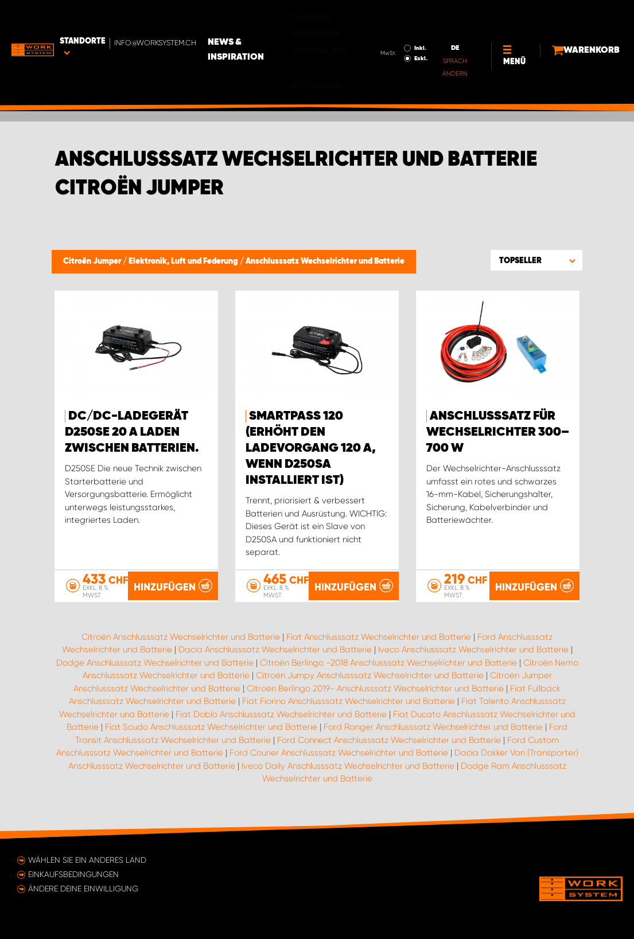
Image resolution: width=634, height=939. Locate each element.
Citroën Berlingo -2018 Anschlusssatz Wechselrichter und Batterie (388, 663)
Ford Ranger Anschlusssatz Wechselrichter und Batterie (433, 727)
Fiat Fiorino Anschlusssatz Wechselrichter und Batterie (348, 701)
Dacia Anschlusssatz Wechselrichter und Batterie (275, 649)
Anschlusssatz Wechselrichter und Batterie (325, 261)
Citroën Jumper (93, 261)
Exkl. (379, 26)
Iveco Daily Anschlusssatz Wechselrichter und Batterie (348, 766)
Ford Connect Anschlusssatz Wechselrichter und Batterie (389, 740)
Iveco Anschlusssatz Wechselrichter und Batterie (473, 649)
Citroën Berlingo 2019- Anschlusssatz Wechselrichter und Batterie (375, 688)
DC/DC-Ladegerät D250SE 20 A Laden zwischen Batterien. (132, 432)
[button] (536, 260)
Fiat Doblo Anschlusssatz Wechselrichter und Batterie (281, 714)
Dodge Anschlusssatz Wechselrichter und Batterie (155, 663)
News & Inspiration (280, 17)
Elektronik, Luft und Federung (184, 261)
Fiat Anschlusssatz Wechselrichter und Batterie (378, 637)
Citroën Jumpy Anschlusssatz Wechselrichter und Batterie (370, 675)
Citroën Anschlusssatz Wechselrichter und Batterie (180, 637)
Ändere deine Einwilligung (83, 888)
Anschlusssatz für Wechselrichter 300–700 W (497, 432)
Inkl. (378, 16)
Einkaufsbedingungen (73, 874)
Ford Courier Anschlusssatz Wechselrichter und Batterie (339, 753)
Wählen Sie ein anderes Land (87, 859)
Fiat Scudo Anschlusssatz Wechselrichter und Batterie (211, 727)
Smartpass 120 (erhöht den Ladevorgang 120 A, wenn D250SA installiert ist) (311, 448)
